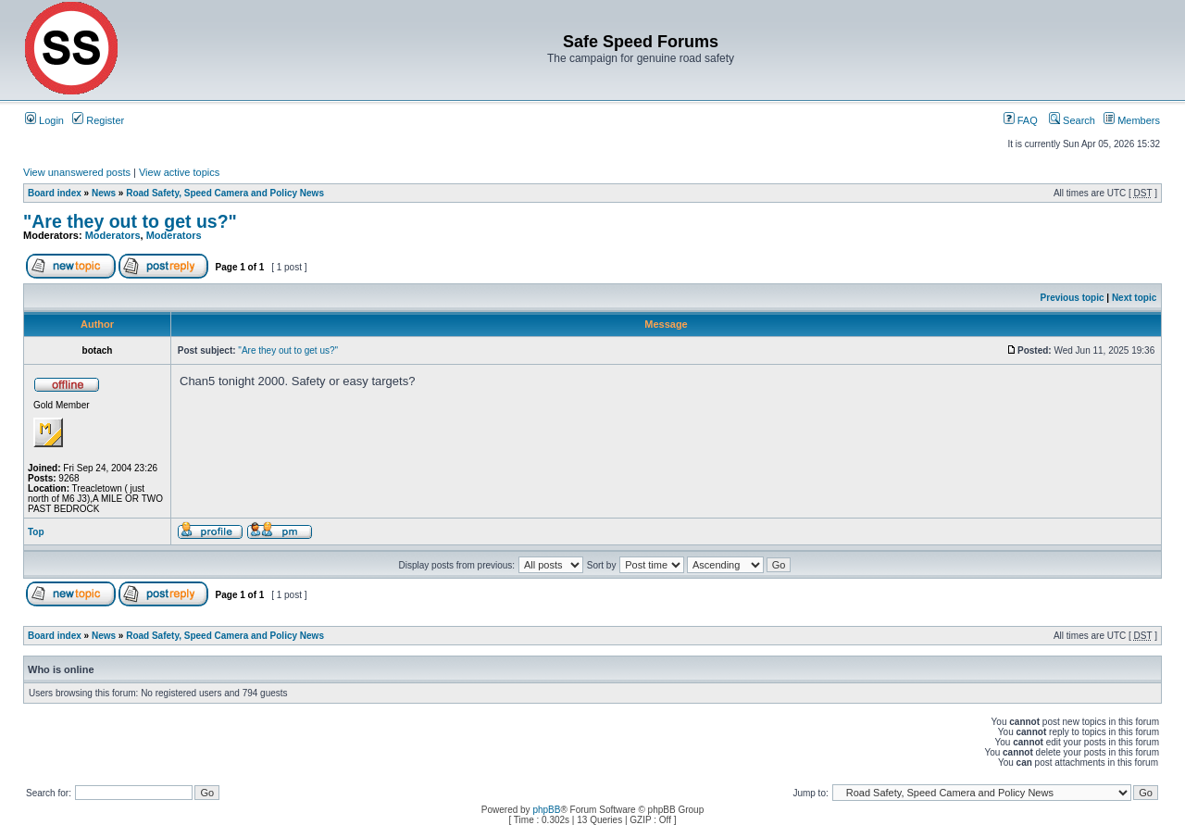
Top (36, 532)
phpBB (546, 810)
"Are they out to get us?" (130, 221)
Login (44, 120)
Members (1132, 120)
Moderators (113, 235)
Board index (54, 193)
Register (98, 120)
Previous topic (1072, 298)
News (104, 193)
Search (1072, 120)
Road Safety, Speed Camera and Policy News (225, 193)
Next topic (1134, 298)
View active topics (179, 172)
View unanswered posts (77, 172)
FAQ (1021, 120)
